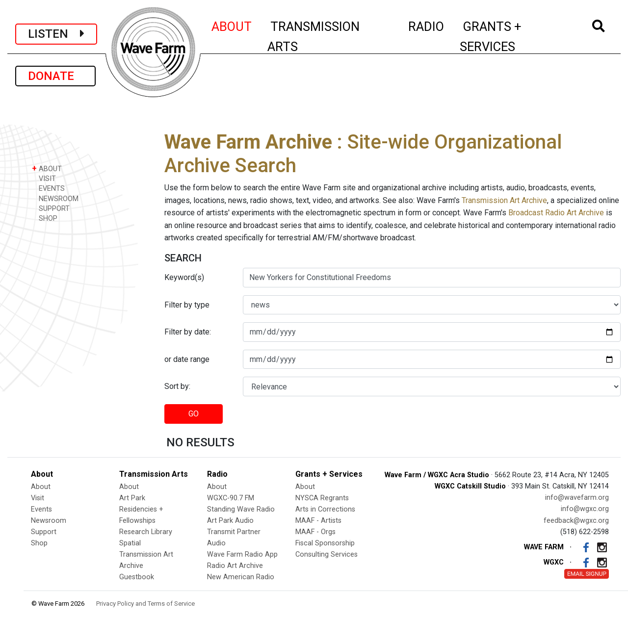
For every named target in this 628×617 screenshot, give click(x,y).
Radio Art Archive (235, 566)
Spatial (130, 543)
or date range (186, 359)
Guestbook (136, 577)
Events (41, 509)
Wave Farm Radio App (242, 554)
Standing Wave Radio (241, 509)
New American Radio (240, 577)
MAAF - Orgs (315, 532)
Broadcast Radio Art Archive (556, 212)
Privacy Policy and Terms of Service (145, 603)
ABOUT (232, 25)
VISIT (44, 178)
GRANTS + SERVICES (512, 36)
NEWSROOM (55, 198)
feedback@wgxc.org (576, 520)
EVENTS (48, 188)
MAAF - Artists (318, 520)
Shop (39, 543)
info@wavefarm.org (577, 497)
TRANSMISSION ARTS (313, 36)
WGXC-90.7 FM (230, 498)
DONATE (55, 76)
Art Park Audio (230, 520)
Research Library (145, 532)
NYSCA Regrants (322, 498)
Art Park (132, 498)
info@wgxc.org (585, 509)
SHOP (44, 218)
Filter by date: (187, 331)
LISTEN (56, 34)
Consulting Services (326, 554)
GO (193, 413)
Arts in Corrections (325, 509)
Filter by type (186, 304)
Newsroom (48, 520)
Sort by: (177, 386)
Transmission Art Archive (504, 200)
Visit (37, 498)
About (41, 487)
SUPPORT (51, 208)
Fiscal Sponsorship (325, 543)
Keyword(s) (184, 277)
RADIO (426, 25)
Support (43, 532)
